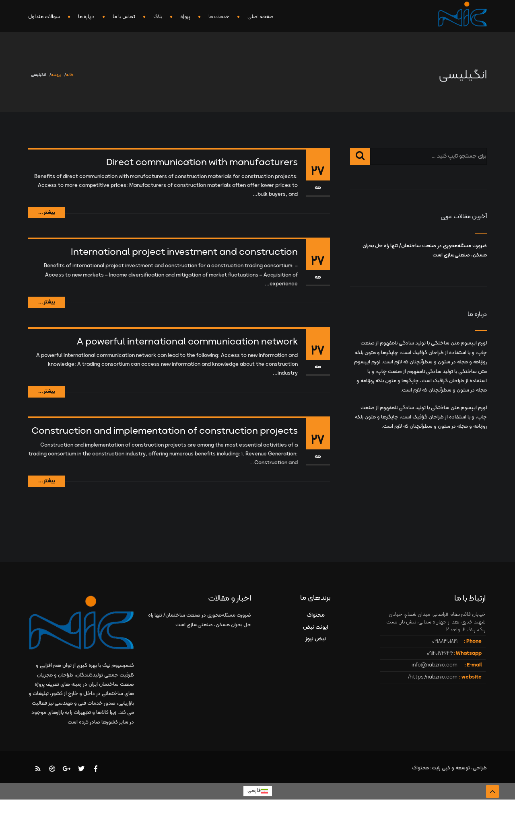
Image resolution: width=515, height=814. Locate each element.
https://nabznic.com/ (432, 677)
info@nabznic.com (434, 665)
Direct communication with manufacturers (202, 163)
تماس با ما (124, 17)
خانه (70, 75)
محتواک (316, 615)
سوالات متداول (44, 17)
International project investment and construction (184, 252)
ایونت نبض (315, 627)
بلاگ (157, 17)
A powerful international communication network (187, 342)
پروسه (56, 75)
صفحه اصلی (260, 17)
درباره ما (86, 17)
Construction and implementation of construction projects (164, 431)
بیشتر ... (46, 213)
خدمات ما (218, 17)
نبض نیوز (315, 639)
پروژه (185, 17)
